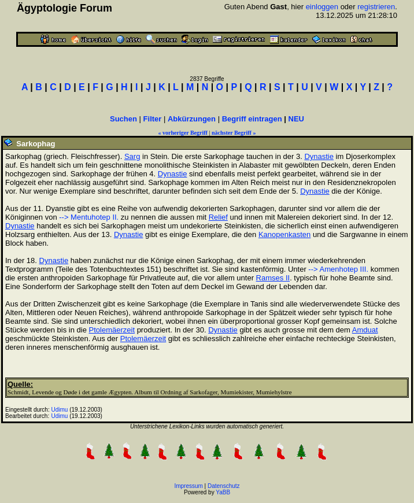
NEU (296, 118)
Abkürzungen (192, 118)
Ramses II (273, 277)
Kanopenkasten (284, 234)
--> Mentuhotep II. (89, 217)
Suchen (123, 118)
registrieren (376, 6)
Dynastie (319, 156)
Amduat (365, 330)
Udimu (59, 409)
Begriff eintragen (252, 118)
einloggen (322, 6)
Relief (218, 217)
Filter (152, 118)
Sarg (132, 156)
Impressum (188, 486)
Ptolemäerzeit (112, 330)
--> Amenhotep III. (338, 269)
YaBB (223, 492)
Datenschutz (224, 486)
